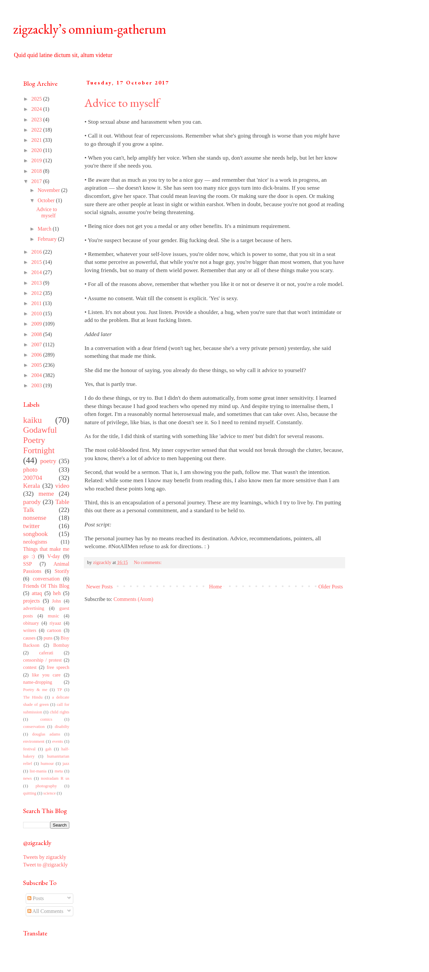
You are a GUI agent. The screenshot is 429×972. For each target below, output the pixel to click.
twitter (31, 525)
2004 (37, 375)
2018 (37, 171)
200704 (32, 477)
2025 (37, 99)
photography (46, 786)
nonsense (34, 517)
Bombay (61, 645)
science (49, 793)
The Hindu (33, 697)
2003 (37, 385)
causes (29, 638)
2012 (37, 293)
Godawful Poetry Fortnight (40, 440)
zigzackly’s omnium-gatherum (89, 29)
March (45, 229)
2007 (37, 344)
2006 (37, 355)
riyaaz (55, 623)
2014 (37, 272)
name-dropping (37, 682)
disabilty (62, 726)
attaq (37, 593)
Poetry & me (35, 689)
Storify (62, 571)
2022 (37, 130)
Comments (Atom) (133, 599)
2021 (37, 140)
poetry (48, 460)
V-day (53, 556)
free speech (58, 667)
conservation (34, 726)
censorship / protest (42, 660)
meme (46, 493)
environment (34, 741)
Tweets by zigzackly (44, 857)
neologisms (35, 542)
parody (32, 501)
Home (215, 586)
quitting (29, 793)
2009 (37, 324)
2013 (37, 283)
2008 (37, 334)
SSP (27, 564)
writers (29, 630)
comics (46, 719)
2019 (37, 160)
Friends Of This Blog (46, 586)
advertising (33, 608)
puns (48, 638)
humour (47, 763)
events (57, 741)
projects (31, 601)
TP (59, 689)
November (49, 190)
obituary (31, 623)
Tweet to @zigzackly (45, 864)
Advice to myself (121, 102)
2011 (37, 303)
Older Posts (330, 586)
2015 (37, 262)
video (62, 485)
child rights (59, 712)
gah (48, 749)
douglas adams (46, 734)
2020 (37, 150)
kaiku (32, 420)
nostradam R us (55, 778)
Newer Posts (99, 586)
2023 (37, 119)
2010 (37, 313)
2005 (37, 365)
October (47, 200)
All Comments (45, 911)
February (48, 239)
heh (57, 593)
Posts (35, 898)
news (27, 778)
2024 (37, 109)
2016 (37, 252)
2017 (37, 181)
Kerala (31, 485)
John (56, 601)
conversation (46, 578)
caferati (46, 652)
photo (30, 469)
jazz (65, 763)
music (53, 615)
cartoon (54, 630)
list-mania (38, 771)
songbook (35, 533)
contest (30, 667)
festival (29, 749)
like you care (46, 674)
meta (58, 771)
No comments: (148, 562)
